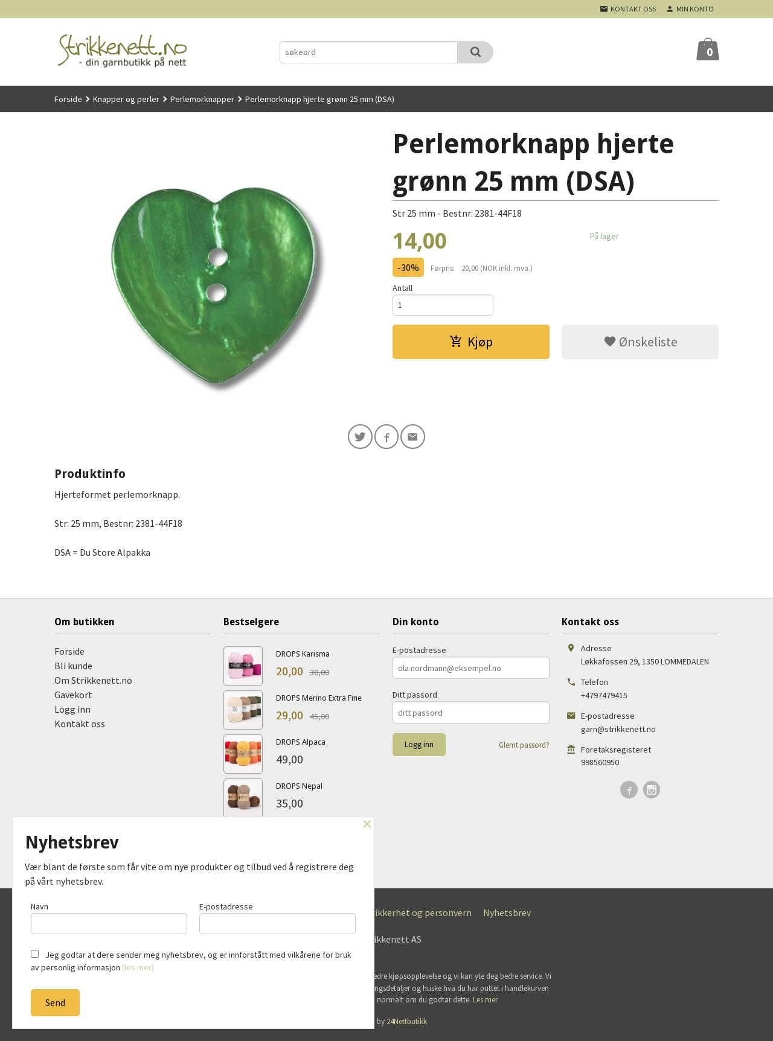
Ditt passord (415, 696)
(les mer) (138, 967)
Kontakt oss (79, 725)
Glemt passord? (524, 747)
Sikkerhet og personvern (421, 914)
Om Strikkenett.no (93, 682)
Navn (109, 916)
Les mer (485, 1001)
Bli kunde (73, 667)
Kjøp (471, 343)
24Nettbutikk (406, 1023)
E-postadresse (419, 651)
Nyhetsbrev (507, 914)
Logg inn (72, 711)
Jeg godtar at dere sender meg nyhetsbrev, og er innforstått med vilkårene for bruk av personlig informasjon (191, 961)
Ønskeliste (640, 343)
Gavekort (73, 696)
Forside (68, 99)
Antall (402, 287)
